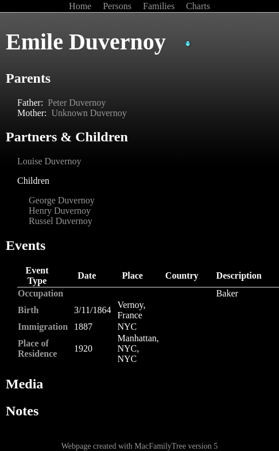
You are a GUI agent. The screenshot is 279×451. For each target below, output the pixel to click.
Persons (118, 6)
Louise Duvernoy (49, 161)
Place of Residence (37, 348)
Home (81, 6)
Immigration (43, 326)
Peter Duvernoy (77, 102)
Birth (28, 310)
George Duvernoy (62, 200)
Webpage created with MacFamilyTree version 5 (139, 446)
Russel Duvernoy (60, 221)
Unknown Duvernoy (89, 113)
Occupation (40, 293)
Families (160, 6)
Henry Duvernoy (60, 210)
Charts (198, 6)
